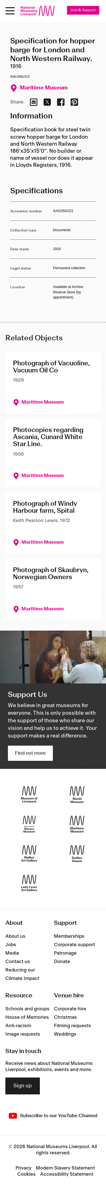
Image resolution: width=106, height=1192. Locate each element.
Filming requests (72, 1025)
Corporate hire (70, 1008)
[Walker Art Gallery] (29, 853)
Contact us (17, 961)
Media (12, 953)
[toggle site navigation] (10, 10)
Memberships (69, 936)
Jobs (10, 944)
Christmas (65, 1017)
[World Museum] (77, 794)
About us (15, 936)
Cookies (26, 1174)
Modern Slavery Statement (65, 1168)
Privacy (23, 1168)
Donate (62, 961)
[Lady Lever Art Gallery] (29, 883)
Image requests (22, 1034)
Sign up (22, 1086)
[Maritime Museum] (77, 824)
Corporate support (74, 944)
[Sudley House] (77, 853)
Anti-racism (18, 1025)
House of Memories (27, 1017)
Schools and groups (27, 1008)
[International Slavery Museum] (29, 824)
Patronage (65, 953)
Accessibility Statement (66, 1174)
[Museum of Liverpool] (29, 794)
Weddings (65, 1034)
